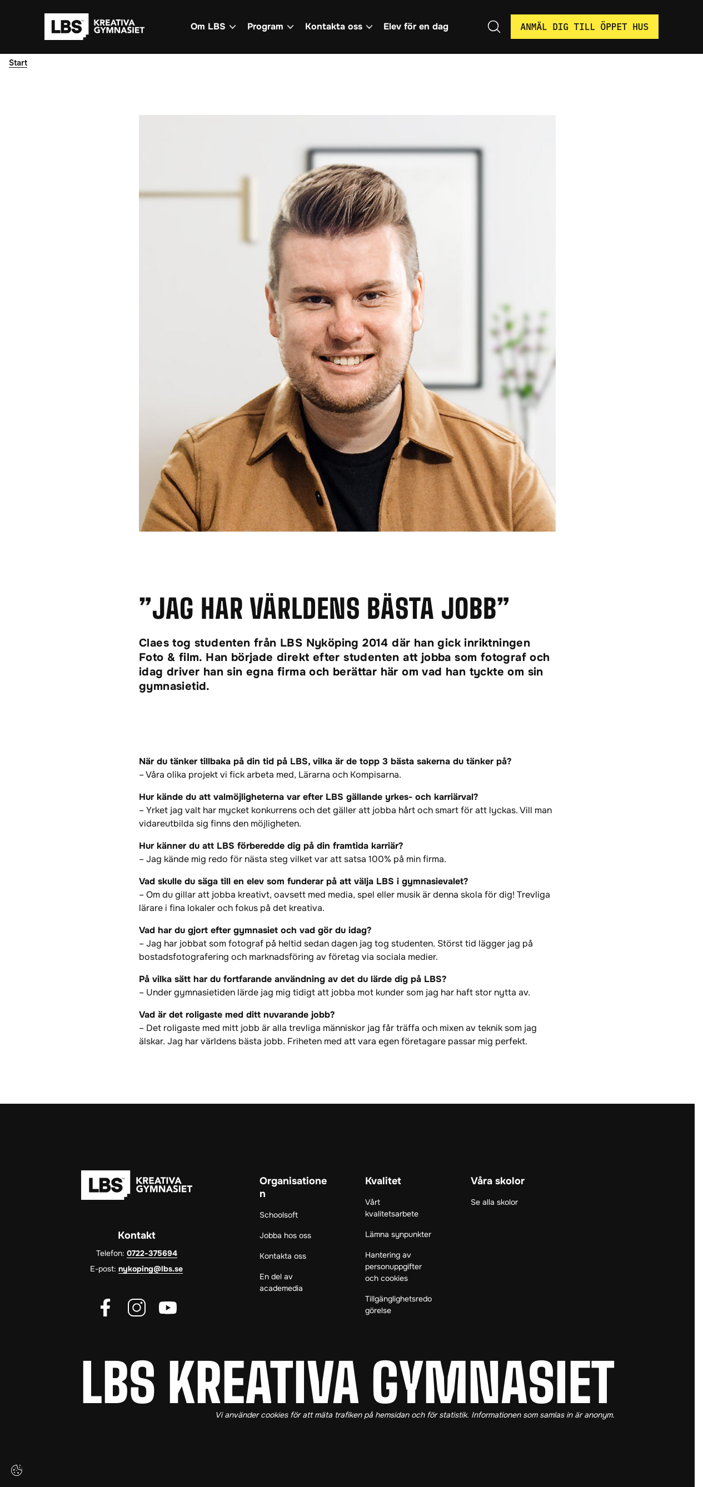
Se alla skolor (494, 1202)
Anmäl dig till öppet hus (585, 26)
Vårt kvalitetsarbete (391, 1208)
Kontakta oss (283, 1256)
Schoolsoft (279, 1215)
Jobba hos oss (285, 1235)
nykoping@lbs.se (150, 1269)
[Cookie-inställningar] (16, 1470)
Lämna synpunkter (398, 1234)
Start (18, 63)
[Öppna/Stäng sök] (494, 26)
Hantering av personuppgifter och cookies (393, 1266)
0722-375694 (152, 1253)
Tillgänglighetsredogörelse (398, 1304)
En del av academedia (281, 1282)
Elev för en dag (415, 26)
